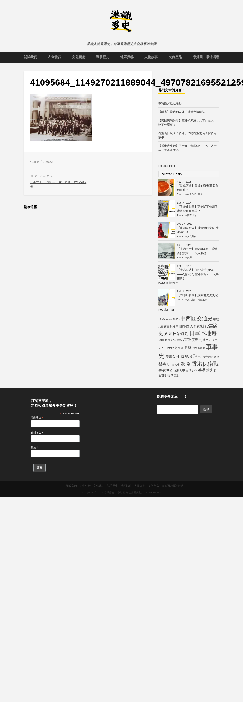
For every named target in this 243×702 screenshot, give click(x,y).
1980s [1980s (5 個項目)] (176, 319)
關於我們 (30, 57)
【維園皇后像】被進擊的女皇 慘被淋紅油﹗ (198, 230)
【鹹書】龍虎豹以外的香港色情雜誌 (181, 111)
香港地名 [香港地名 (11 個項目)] (165, 370)
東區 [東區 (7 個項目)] (161, 340)
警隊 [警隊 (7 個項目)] (181, 348)
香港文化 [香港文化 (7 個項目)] (191, 370)
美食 (200, 194)
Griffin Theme (153, 492)
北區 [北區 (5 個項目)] (160, 326)
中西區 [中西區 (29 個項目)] (188, 318)
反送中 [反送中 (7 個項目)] (174, 326)
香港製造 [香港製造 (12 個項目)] (205, 370)
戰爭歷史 (102, 57)
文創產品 (175, 57)
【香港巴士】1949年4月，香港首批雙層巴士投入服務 (197, 251)
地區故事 (202, 299)
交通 (189, 257)
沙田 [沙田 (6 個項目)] (173, 340)
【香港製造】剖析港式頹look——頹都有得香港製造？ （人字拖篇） (198, 274)
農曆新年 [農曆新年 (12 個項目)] (172, 356)
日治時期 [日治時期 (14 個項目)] (180, 333)
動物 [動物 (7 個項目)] (216, 319)
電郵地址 (37, 418)
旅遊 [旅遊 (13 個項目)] (168, 333)
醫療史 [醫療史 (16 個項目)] (164, 364)
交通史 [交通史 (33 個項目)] (204, 318)
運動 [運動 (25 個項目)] (197, 356)
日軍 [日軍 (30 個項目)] (194, 333)
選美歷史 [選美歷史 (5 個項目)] (208, 356)
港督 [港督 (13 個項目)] (187, 339)
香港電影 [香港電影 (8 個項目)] (173, 375)
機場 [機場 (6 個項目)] (167, 340)
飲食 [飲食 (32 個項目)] (185, 364)
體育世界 (191, 215)
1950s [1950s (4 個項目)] (169, 319)
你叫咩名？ (37, 432)
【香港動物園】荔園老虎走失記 (197, 295)
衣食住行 (54, 57)
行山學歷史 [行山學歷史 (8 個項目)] (169, 348)
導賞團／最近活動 (206, 57)
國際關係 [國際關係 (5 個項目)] (184, 326)
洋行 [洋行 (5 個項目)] (179, 340)
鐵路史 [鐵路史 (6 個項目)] (176, 364)
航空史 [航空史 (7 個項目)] (207, 340)
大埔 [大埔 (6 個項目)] (193, 326)
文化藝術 (78, 57)
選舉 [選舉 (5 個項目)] (216, 356)
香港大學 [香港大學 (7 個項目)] (179, 370)
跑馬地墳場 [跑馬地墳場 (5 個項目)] (198, 348)
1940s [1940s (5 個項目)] (161, 319)
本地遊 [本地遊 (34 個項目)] (209, 333)
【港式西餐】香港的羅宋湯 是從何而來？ (198, 188)
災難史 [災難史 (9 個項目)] (197, 340)
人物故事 (151, 57)
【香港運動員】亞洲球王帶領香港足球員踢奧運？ (197, 209)
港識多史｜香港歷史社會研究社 (123, 492)
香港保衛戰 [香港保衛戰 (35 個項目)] (205, 364)
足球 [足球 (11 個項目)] (188, 348)
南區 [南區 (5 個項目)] (166, 326)
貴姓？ (34, 447)
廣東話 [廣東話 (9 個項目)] (201, 326)
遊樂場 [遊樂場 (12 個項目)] (186, 356)
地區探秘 (127, 57)
